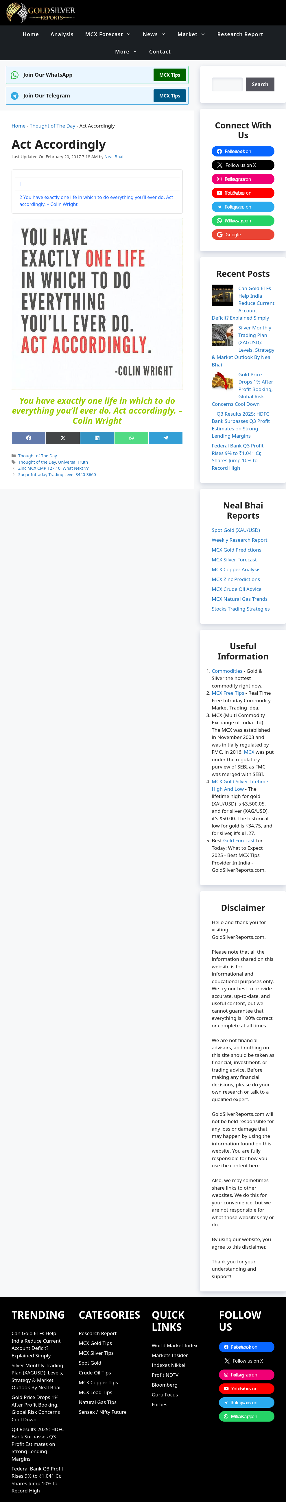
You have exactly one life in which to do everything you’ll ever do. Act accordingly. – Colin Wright (96, 200)
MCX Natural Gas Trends (239, 591)
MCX (249, 744)
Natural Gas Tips (98, 1395)
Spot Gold (90, 1355)
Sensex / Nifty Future (103, 1404)
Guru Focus (165, 1387)
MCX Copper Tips (98, 1375)
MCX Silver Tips (96, 1345)
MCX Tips (169, 75)
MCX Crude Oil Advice (236, 581)
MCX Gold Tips (95, 1336)
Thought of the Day (37, 462)
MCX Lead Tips (95, 1385)
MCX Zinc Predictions (236, 571)
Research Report (240, 34)
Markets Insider (170, 1348)
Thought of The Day (52, 125)
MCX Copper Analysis (236, 562)
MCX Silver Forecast (234, 552)
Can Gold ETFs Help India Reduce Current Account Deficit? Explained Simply (243, 303)
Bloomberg (165, 1377)
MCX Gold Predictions (236, 542)
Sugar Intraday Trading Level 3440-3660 (57, 474)
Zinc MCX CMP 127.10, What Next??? (53, 468)
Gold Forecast (239, 833)
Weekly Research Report (239, 532)
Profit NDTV (165, 1367)
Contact (160, 51)
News (157, 34)
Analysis (62, 34)
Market (195, 34)
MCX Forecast (111, 34)
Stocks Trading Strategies (241, 601)
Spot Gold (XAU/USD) (236, 522)
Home (31, 34)
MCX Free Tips (228, 685)
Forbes (159, 1397)
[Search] (260, 84)
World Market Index (175, 1338)
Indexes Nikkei (168, 1357)
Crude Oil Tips (95, 1365)
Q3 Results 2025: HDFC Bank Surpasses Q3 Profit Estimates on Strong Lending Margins (38, 1436)
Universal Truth (73, 462)
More (129, 51)
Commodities (227, 663)
